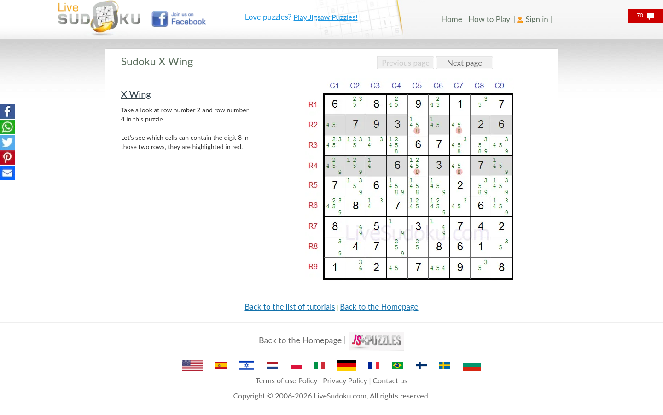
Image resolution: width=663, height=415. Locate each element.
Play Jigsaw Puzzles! (326, 16)
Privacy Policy (345, 380)
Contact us (390, 380)
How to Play (490, 19)
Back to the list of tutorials (289, 306)
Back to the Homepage (379, 306)
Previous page (406, 63)
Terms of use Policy (286, 380)
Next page (464, 63)
